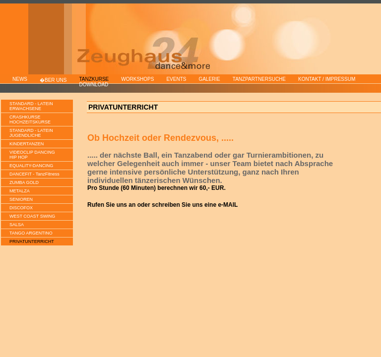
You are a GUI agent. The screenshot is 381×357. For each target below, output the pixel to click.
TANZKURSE (94, 79)
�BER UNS (53, 80)
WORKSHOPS (137, 79)
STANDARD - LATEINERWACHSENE (31, 106)
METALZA (19, 190)
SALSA (16, 224)
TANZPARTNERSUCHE (259, 79)
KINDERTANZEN (26, 143)
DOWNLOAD (93, 84)
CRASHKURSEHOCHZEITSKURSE (30, 119)
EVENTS (176, 79)
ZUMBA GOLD (24, 182)
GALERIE (209, 79)
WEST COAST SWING (32, 216)
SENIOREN (21, 199)
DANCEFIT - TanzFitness (34, 174)
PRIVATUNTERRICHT (31, 241)
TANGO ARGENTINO (31, 233)
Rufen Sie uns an (111, 204)
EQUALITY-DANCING (31, 165)
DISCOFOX (21, 207)
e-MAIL (228, 204)
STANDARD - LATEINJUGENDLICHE (31, 133)
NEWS (19, 79)
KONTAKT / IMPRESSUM (326, 79)
